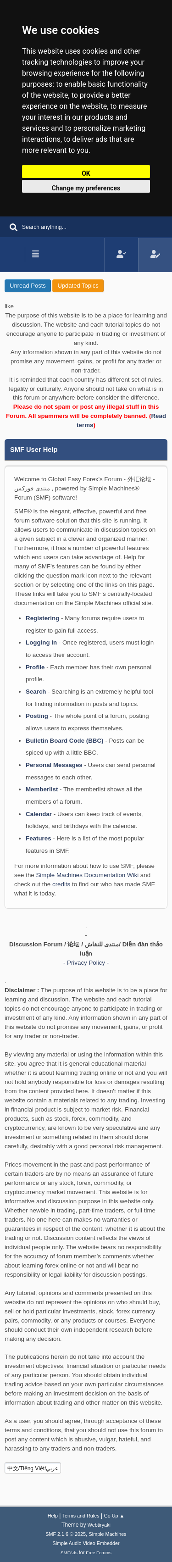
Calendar (39, 814)
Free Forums (98, 1552)
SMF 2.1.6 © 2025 (65, 1534)
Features (38, 838)
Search (36, 691)
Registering (42, 618)
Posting (37, 715)
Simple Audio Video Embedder (85, 1543)
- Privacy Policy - (86, 962)
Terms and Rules (81, 1515)
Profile (35, 667)
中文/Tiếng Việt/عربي (33, 1468)
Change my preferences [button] (86, 188)
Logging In (41, 642)
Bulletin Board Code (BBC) (65, 740)
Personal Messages (54, 765)
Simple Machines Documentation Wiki (87, 875)
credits (61, 884)
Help (53, 1515)
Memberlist (42, 789)
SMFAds (69, 1552)
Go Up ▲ (114, 1515)
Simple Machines (108, 1534)
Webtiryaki (99, 1525)
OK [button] (86, 173)
